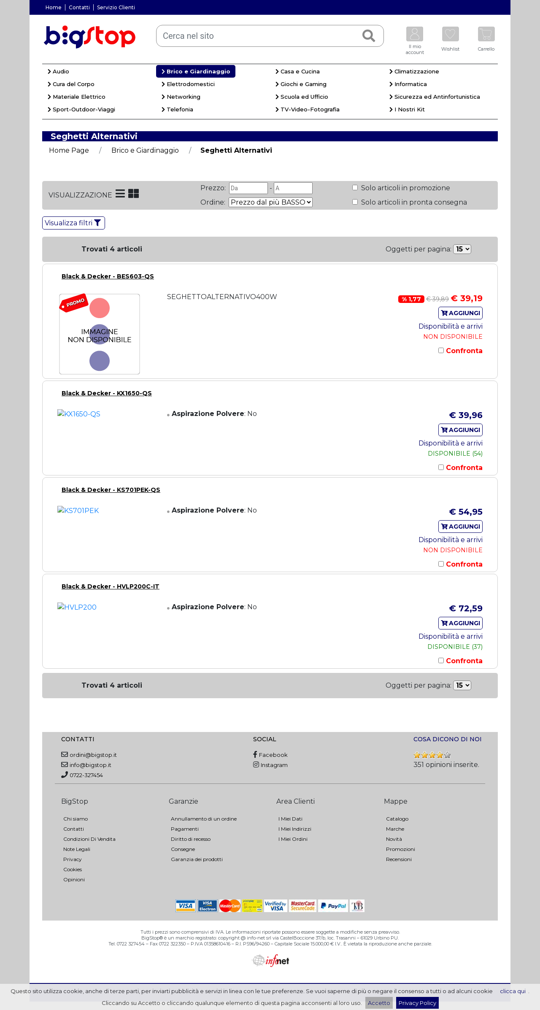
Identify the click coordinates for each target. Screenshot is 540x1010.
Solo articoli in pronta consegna (413, 202)
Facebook (273, 754)
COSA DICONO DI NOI (447, 739)
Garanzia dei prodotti (197, 859)
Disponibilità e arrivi (450, 326)
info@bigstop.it (90, 765)
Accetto (379, 1002)
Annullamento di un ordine (204, 819)
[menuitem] (99, 72)
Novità (394, 839)
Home (54, 7)
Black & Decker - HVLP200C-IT (110, 586)
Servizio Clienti (116, 7)
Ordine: (213, 202)
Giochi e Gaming (301, 84)
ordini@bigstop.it (93, 754)
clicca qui (513, 991)
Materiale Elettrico (76, 96)
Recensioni (399, 859)
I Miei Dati (290, 819)
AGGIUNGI (461, 313)
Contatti (79, 7)
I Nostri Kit (407, 109)
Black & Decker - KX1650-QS (107, 393)
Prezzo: (213, 188)
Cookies (72, 869)
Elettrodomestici (188, 84)
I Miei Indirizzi (294, 829)
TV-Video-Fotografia (307, 109)
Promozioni (400, 849)
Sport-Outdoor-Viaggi (81, 109)
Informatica (408, 84)
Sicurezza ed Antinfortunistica (434, 96)
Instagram (274, 765)
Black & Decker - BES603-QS (108, 276)
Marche (395, 829)
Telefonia (177, 109)
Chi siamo (75, 819)
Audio (58, 71)
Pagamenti (185, 829)
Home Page (69, 150)
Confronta (463, 351)
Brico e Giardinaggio (196, 71)
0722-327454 (86, 775)
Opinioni (74, 879)
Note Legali (76, 849)
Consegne (183, 849)
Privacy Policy (417, 1002)
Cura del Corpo (71, 84)
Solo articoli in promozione (404, 188)
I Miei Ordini (293, 839)
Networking (181, 96)
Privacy (72, 859)
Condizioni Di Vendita (89, 839)
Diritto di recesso (191, 839)
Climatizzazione (414, 71)
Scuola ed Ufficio (301, 96)
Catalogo (397, 819)
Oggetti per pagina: (418, 249)
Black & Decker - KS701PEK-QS (111, 490)
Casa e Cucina (297, 71)
